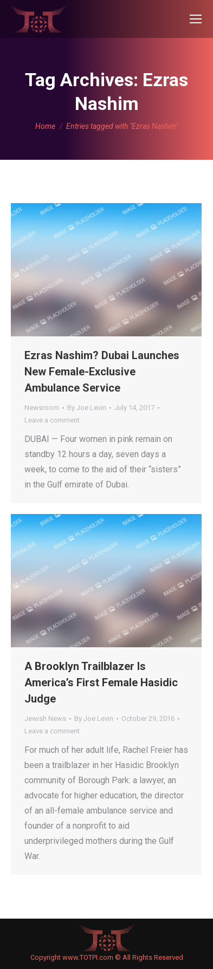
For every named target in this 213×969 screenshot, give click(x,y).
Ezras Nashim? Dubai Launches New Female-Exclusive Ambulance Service (101, 371)
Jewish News (45, 718)
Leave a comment (52, 420)
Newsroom (41, 408)
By (86, 408)
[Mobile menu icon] (195, 18)
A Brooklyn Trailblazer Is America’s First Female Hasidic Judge (101, 682)
